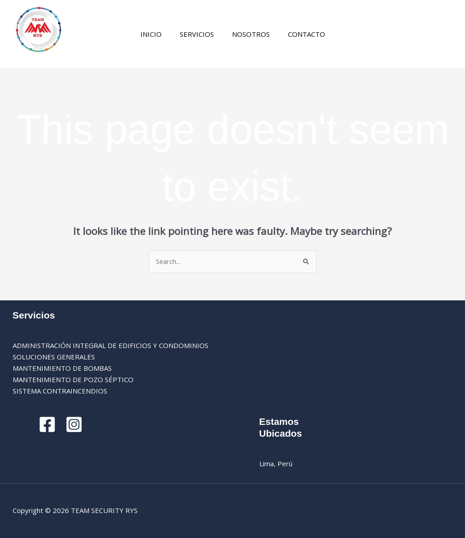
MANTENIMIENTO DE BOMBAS (62, 368)
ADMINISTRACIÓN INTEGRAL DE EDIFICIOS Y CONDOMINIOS (110, 345)
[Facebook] (338, 35)
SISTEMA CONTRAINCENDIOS (60, 390)
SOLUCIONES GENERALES (54, 357)
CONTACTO (299, 34)
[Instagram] (351, 35)
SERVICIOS (199, 34)
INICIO (157, 34)
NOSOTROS (248, 34)
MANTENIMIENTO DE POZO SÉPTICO (73, 379)
